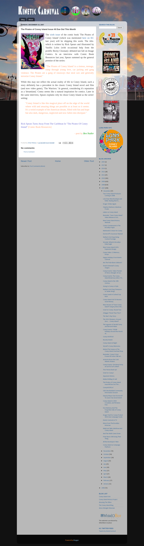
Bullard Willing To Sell (110, 379)
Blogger (76, 540)
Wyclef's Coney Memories (111, 346)
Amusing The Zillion (105, 502)
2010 (103, 178)
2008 (103, 185)
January (106, 484)
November (107, 451)
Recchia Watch (107, 340)
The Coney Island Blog (106, 505)
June (105, 467)
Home (58, 161)
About (31, 20)
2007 (103, 188)
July (105, 464)
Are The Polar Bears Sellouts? (112, 263)
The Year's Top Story (109, 316)
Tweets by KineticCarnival (107, 531)
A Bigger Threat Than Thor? (112, 313)
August (106, 461)
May (105, 471)
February (107, 480)
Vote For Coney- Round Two (112, 310)
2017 (103, 165)
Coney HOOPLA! (108, 337)
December (107, 191)
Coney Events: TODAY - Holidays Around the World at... (113, 331)
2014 (103, 168)
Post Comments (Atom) (37, 166)
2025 (103, 162)
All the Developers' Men (111, 442)
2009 (103, 181)
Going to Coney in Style (110, 286)
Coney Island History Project (108, 499)
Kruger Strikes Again (109, 204)
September (107, 457)
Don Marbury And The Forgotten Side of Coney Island (112, 410)
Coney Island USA (104, 497)
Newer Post (26, 161)
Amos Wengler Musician (107, 508)
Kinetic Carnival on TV (110, 420)
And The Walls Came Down (111, 433)
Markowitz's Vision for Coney (112, 231)
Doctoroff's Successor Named (113, 234)
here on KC (88, 38)
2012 (103, 172)
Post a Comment (29, 152)
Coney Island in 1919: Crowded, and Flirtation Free (111, 403)
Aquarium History (108, 376)
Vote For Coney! (108, 373)
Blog (23, 20)
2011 (103, 175)
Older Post (89, 161)
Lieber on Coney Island (110, 212)
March (106, 477)
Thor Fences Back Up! (110, 370)
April (105, 474)
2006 (103, 488)
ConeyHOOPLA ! (108, 387)
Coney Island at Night (110, 343)
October (106, 454)
